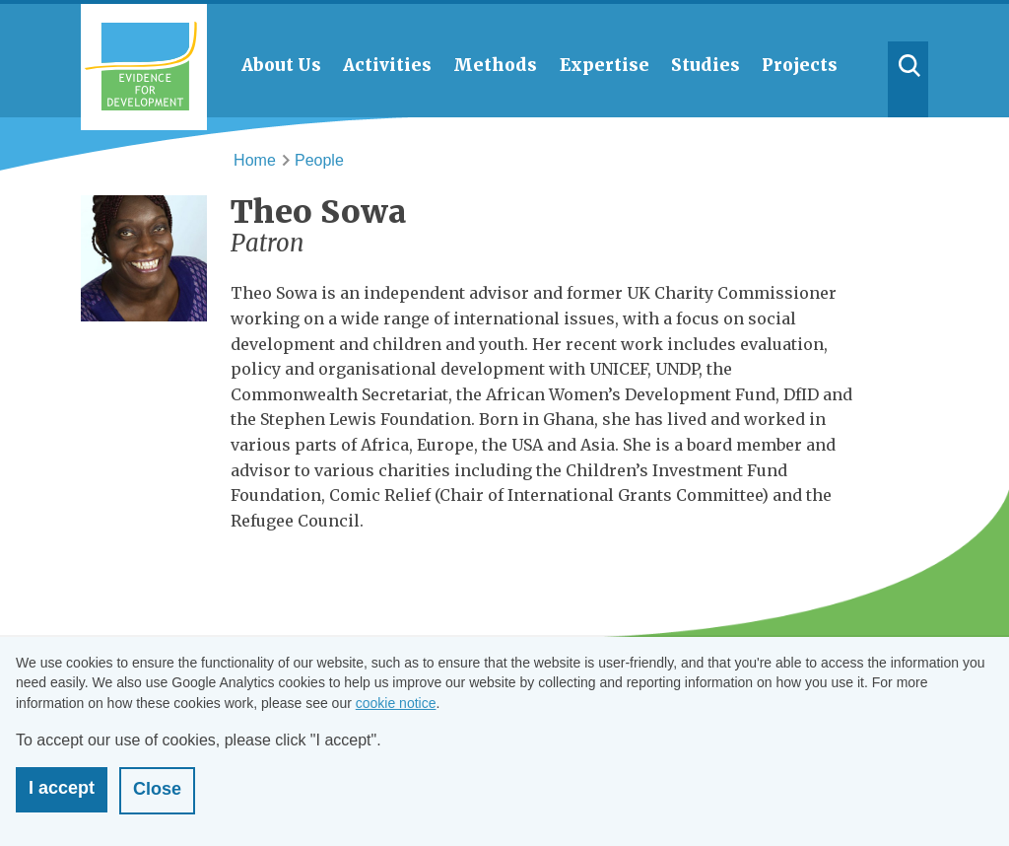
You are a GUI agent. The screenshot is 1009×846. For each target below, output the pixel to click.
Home (255, 160)
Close (157, 789)
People (319, 160)
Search (908, 79)
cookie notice (396, 703)
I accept (62, 788)
